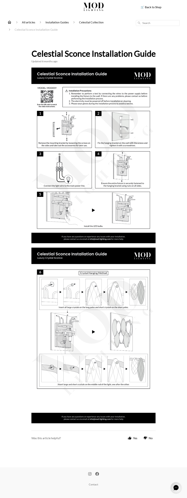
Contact (93, 484)
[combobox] (158, 23)
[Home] (9, 22)
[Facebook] (97, 474)
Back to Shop (151, 7)
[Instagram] (90, 474)
